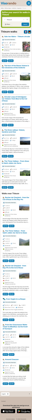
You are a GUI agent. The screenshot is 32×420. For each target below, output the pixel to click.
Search (25, 24)
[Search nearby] (27, 19)
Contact (3, 401)
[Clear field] (24, 19)
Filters (7, 24)
